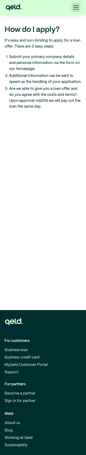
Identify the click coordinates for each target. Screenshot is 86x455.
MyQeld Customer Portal (26, 365)
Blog (9, 430)
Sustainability (16, 445)
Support (12, 372)
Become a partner (20, 393)
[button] (75, 7)
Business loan (16, 350)
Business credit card (22, 357)
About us (12, 423)
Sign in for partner (20, 401)
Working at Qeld (19, 438)
